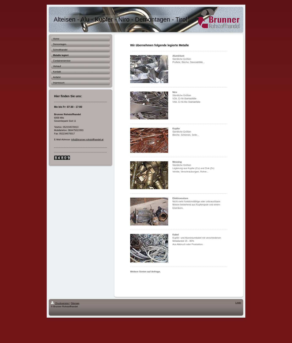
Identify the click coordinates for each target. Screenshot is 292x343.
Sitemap (75, 303)
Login (238, 302)
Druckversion (60, 303)
